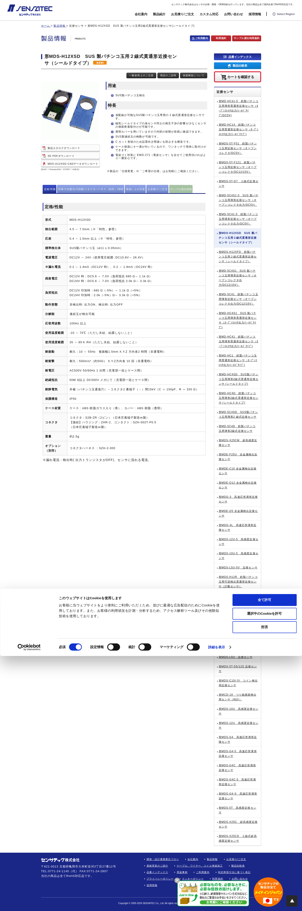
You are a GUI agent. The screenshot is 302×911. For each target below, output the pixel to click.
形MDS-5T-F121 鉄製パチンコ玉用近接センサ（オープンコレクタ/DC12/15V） (238, 167)
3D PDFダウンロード (61, 156)
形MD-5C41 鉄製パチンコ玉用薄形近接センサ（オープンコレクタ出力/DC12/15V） (238, 299)
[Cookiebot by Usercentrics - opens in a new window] (29, 902)
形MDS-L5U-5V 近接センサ (238, 567)
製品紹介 (159, 14)
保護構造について (193, 75)
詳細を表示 (216, 902)
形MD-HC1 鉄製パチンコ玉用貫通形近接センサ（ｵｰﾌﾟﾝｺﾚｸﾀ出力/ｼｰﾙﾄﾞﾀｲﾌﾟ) (238, 360)
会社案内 (141, 14)
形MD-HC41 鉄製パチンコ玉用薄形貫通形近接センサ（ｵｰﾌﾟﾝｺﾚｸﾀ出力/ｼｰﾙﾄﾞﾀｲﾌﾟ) (238, 341)
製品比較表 (240, 65)
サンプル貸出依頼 (181, 189)
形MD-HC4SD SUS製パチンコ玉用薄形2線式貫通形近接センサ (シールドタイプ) (239, 379)
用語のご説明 (168, 75)
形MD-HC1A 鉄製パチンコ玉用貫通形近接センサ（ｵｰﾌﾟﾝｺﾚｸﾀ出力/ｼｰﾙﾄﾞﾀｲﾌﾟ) (239, 129)
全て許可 (264, 855)
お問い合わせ (233, 14)
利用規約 (221, 38)
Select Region (283, 14)
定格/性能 (50, 189)
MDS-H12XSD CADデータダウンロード (73, 163)
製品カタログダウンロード (64, 148)
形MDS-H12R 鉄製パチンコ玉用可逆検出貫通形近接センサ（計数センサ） (238, 581)
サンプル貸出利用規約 (247, 38)
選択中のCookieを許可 (264, 868)
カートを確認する (240, 77)
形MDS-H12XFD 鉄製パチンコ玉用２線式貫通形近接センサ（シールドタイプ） (238, 256)
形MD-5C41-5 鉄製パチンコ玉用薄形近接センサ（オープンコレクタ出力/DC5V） (238, 219)
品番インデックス (240, 56)
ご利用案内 (201, 38)
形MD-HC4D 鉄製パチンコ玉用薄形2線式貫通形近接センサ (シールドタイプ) (238, 398)
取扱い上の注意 (135, 189)
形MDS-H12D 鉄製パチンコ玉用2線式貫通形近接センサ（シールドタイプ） (238, 600)
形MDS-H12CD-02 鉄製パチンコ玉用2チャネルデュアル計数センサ (238, 643)
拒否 (264, 882)
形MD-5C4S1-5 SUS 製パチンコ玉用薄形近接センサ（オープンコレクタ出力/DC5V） (239, 200)
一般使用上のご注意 (141, 75)
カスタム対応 (209, 14)
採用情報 (255, 14)
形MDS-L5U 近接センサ (236, 657)
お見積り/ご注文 (182, 14)
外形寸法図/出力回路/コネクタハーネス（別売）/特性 (90, 189)
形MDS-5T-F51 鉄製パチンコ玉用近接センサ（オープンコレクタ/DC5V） (238, 148)
